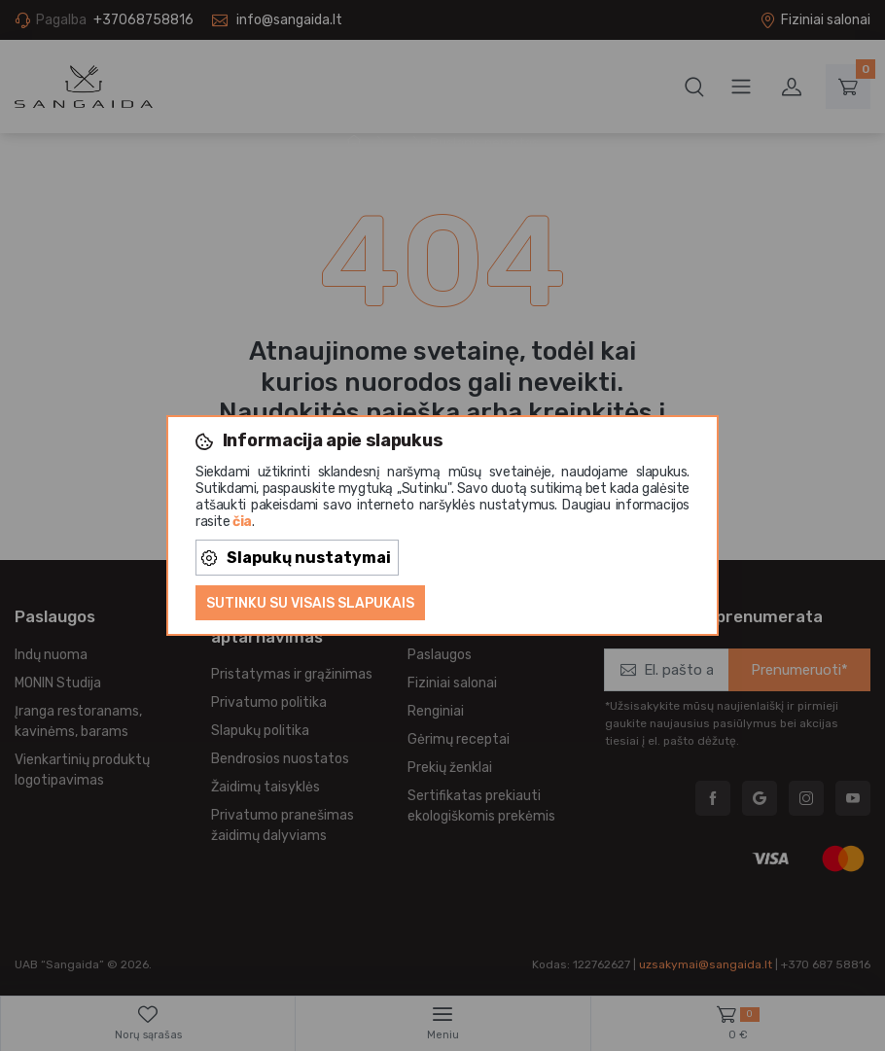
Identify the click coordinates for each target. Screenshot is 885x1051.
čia (242, 521)
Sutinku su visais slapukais (310, 603)
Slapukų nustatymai (296, 557)
